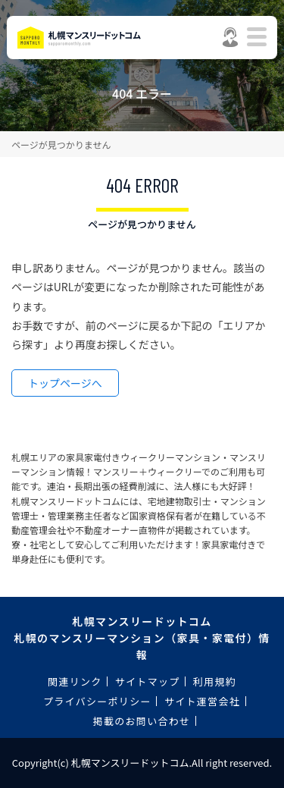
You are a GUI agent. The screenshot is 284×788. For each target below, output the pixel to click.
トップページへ (65, 383)
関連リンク (75, 681)
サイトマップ (147, 681)
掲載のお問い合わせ (142, 721)
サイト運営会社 (202, 701)
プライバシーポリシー (97, 701)
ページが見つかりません (61, 144)
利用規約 (214, 681)
